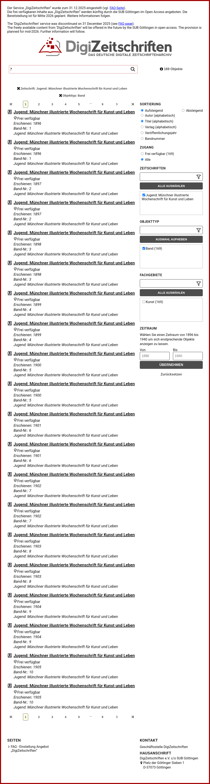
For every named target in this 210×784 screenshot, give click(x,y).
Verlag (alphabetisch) (158, 127)
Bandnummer (153, 139)
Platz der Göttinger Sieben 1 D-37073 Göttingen (163, 765)
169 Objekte (171, 69)
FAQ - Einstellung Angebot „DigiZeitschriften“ (30, 749)
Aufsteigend (152, 111)
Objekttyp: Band (72, 95)
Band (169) (152, 249)
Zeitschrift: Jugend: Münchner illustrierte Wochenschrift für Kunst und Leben (72, 88)
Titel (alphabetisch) (157, 121)
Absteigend (192, 111)
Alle (146, 160)
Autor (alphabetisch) (158, 115)
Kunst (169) (152, 302)
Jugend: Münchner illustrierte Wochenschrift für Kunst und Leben (74, 111)
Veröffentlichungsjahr (159, 133)
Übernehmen (171, 365)
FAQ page (125, 24)
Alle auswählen (171, 186)
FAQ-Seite (117, 8)
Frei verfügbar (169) (157, 154)
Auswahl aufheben (171, 239)
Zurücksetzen (171, 374)
